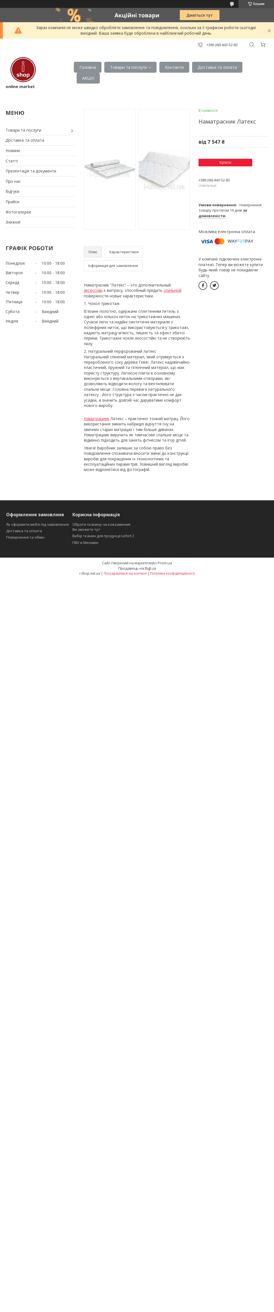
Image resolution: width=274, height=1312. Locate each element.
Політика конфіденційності (172, 573)
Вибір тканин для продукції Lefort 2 (103, 535)
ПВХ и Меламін (85, 542)
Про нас (13, 181)
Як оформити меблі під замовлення (37, 524)
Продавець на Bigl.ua (137, 568)
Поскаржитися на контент (125, 573)
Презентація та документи (31, 171)
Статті (12, 161)
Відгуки (12, 191)
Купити (225, 162)
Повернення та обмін (25, 537)
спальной (172, 290)
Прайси (12, 201)
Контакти (174, 67)
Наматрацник (96, 418)
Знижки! (13, 222)
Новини (13, 150)
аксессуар (93, 290)
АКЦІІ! (88, 78)
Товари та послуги (128, 67)
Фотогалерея (18, 212)
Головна (87, 67)
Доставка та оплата (217, 67)
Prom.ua (165, 562)
